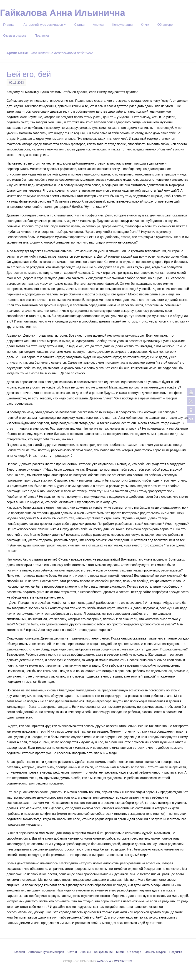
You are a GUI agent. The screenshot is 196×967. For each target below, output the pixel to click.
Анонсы (85, 952)
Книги (120, 952)
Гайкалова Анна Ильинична (62, 12)
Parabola (103, 961)
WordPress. (123, 961)
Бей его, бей (29, 74)
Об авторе (134, 952)
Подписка (175, 952)
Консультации (103, 952)
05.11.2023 (16, 82)
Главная (19, 952)
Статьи (72, 952)
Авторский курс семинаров (46, 952)
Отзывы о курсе (155, 952)
